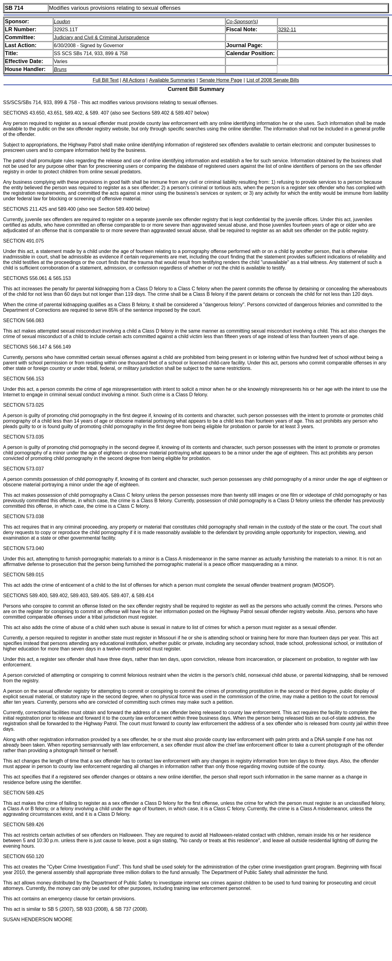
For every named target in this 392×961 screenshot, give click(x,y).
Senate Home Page (220, 80)
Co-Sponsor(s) (242, 21)
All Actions (133, 80)
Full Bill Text (106, 80)
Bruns (60, 69)
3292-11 (287, 29)
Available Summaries (172, 80)
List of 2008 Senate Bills (273, 80)
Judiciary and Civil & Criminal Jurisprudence (101, 37)
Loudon (62, 21)
